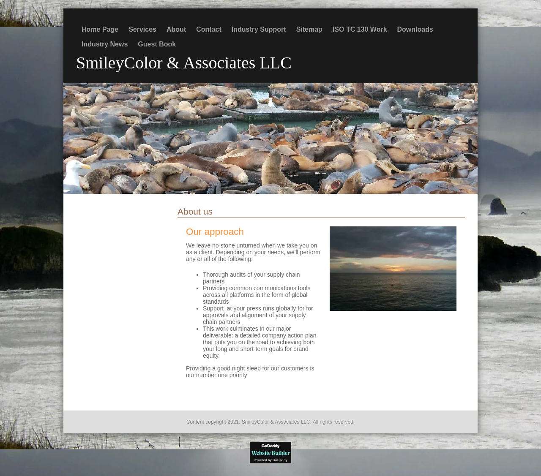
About (176, 29)
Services (142, 29)
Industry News (105, 44)
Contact (208, 29)
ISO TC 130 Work (360, 29)
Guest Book (157, 44)
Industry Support (259, 29)
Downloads (415, 29)
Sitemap (309, 29)
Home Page (100, 29)
